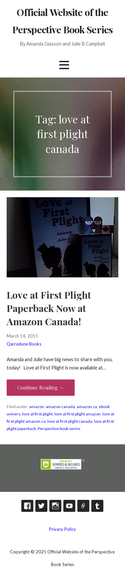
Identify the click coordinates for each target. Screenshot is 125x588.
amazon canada (60, 406)
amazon (36, 406)
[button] (64, 65)
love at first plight (37, 413)
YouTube (69, 506)
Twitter (41, 506)
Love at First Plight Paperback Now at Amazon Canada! (49, 308)
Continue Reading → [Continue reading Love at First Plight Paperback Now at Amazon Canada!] (40, 387)
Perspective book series (59, 428)
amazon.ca (87, 406)
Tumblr (97, 506)
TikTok (83, 506)
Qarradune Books (24, 344)
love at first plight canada (69, 421)
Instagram (55, 506)
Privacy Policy (62, 529)
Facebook (27, 506)
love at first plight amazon (77, 413)
